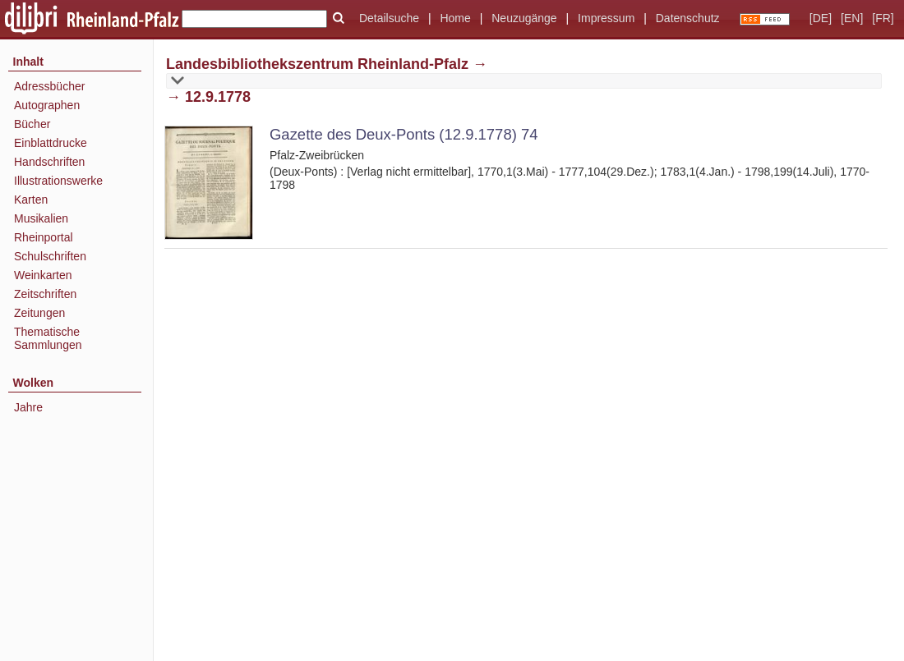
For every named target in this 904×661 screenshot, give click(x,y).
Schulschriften (50, 256)
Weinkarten (43, 275)
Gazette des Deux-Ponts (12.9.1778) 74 (403, 134)
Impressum (606, 18)
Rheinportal (43, 237)
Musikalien (41, 218)
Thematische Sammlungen (48, 338)
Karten (31, 199)
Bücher (32, 124)
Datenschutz (688, 18)
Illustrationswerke (58, 180)
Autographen (47, 105)
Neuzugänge (523, 18)
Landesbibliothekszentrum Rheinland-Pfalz (317, 64)
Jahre (28, 407)
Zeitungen (39, 312)
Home (455, 18)
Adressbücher (49, 86)
